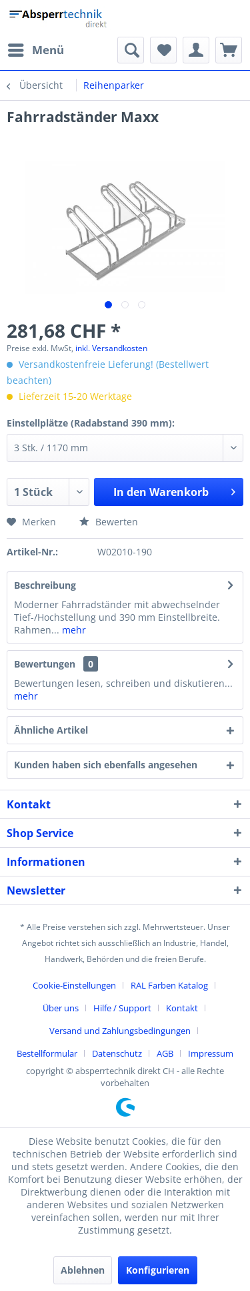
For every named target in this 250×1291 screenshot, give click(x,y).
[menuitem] (35, 50)
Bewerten (108, 521)
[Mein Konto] (196, 50)
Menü (36, 48)
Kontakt (182, 1008)
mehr (72, 629)
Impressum (210, 1053)
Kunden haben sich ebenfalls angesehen (105, 764)
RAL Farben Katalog (169, 985)
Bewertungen (44, 664)
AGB (165, 1053)
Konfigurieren (157, 1270)
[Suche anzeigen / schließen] (130, 50)
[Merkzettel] (163, 50)
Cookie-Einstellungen (74, 985)
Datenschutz (117, 1053)
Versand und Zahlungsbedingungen (120, 1031)
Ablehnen (83, 1270)
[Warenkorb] (228, 50)
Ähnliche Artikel (51, 730)
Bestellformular (47, 1053)
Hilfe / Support (122, 1008)
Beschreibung (45, 585)
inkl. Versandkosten (111, 348)
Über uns (61, 1008)
